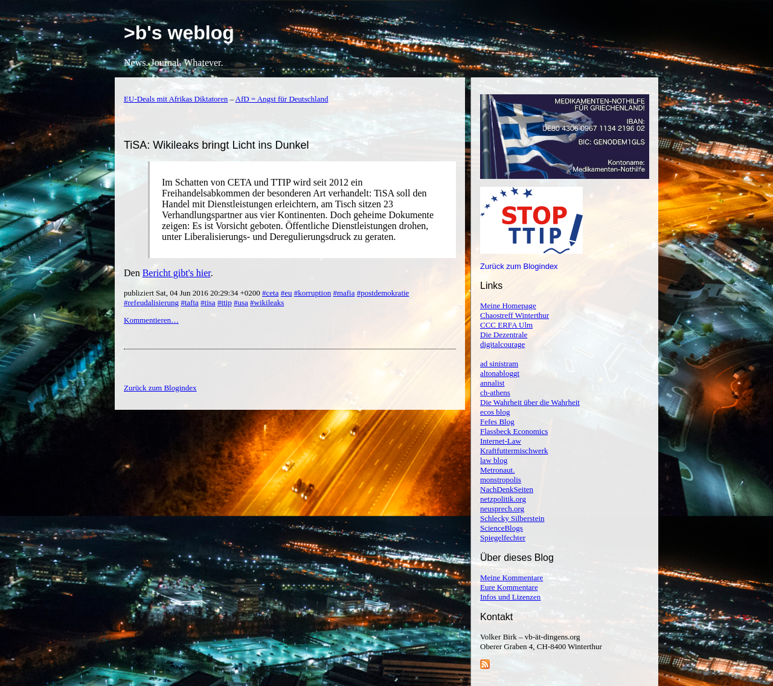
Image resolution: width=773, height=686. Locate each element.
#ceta (270, 292)
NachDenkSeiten (506, 489)
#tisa (208, 302)
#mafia (343, 292)
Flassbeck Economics (514, 431)
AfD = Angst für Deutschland (282, 98)
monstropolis (500, 479)
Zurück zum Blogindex (519, 266)
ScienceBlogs (501, 527)
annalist (492, 382)
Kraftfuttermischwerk (514, 450)
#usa (241, 302)
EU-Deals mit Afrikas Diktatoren (176, 98)
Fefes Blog (497, 421)
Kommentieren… (151, 320)
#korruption (312, 292)
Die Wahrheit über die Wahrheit (530, 402)
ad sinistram (499, 363)
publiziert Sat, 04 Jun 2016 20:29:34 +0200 (193, 292)
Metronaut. (497, 469)
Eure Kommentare (509, 587)
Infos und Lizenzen (510, 596)
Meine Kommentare (511, 577)
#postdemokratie (383, 292)
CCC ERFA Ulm (506, 324)
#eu (286, 292)
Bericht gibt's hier (177, 273)
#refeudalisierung (151, 302)
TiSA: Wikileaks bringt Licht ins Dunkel (216, 145)
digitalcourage (502, 344)
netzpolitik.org (503, 498)
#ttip (224, 302)
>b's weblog (179, 33)
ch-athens (495, 392)
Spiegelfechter (502, 537)
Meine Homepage (508, 305)
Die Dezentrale (503, 334)
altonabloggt (499, 373)
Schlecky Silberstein (512, 518)
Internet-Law (500, 440)
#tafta (190, 302)
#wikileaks (267, 302)
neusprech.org (502, 508)
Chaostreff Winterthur (514, 315)
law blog (493, 460)
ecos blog (495, 411)
